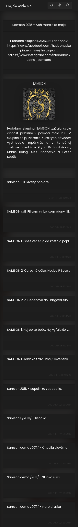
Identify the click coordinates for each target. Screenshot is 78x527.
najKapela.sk (19, 5)
